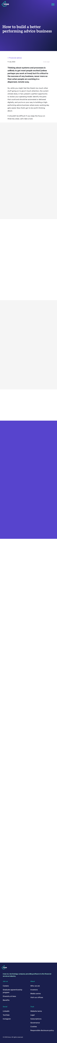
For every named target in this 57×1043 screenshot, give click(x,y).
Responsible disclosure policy (42, 1030)
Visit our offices (36, 997)
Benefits (6, 1000)
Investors (34, 990)
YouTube (6, 1015)
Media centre (35, 994)
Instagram (7, 1019)
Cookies (33, 1027)
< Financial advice (15, 58)
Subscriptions (35, 1019)
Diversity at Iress (9, 996)
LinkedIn (6, 1011)
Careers (6, 986)
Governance (35, 1023)
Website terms (36, 1011)
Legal (32, 1015)
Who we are (35, 986)
